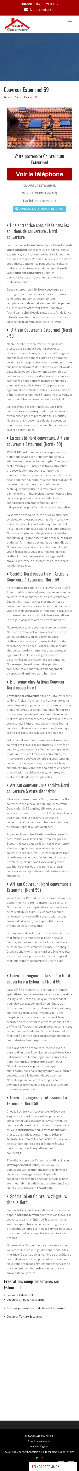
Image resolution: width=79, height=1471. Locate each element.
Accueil (7, 97)
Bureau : (39, 4)
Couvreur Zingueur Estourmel (26, 1299)
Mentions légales (39, 1446)
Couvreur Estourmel (20, 1295)
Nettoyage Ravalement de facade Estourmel (36, 1308)
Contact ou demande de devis (39, 208)
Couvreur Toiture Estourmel (25, 1316)
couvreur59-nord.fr (43, 1435)
